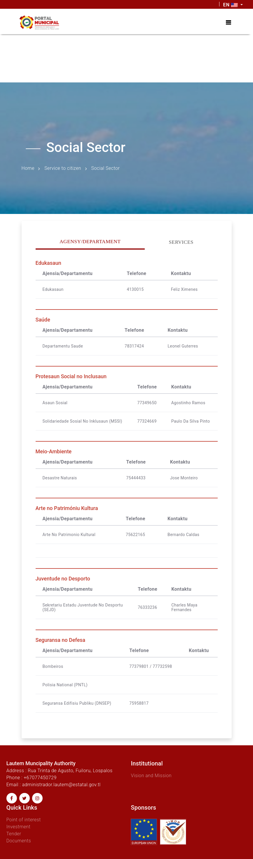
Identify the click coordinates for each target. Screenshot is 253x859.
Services (181, 242)
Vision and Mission (151, 775)
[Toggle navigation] (228, 22)
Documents (18, 841)
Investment (18, 826)
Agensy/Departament (90, 242)
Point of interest (23, 819)
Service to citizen (63, 168)
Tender (13, 833)
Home (28, 168)
